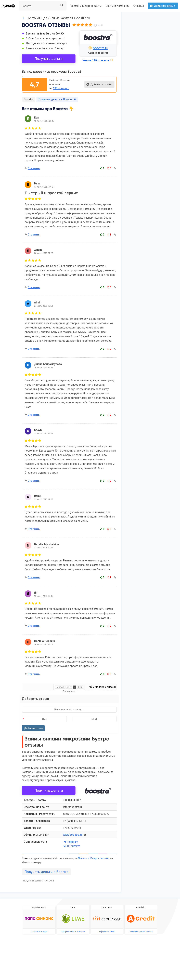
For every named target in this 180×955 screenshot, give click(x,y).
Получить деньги (49, 59)
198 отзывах (61, 88)
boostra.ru (100, 48)
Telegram (70, 841)
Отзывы (138, 5)
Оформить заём (106, 931)
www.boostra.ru (73, 834)
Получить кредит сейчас (141, 931)
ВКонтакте (71, 846)
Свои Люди (106, 907)
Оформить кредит (39, 931)
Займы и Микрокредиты (86, 5)
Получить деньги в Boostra (46, 872)
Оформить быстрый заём (73, 931)
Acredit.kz (141, 907)
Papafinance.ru (39, 907)
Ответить (34, 168)
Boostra (28, 99)
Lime (73, 907)
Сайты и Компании (117, 5)
